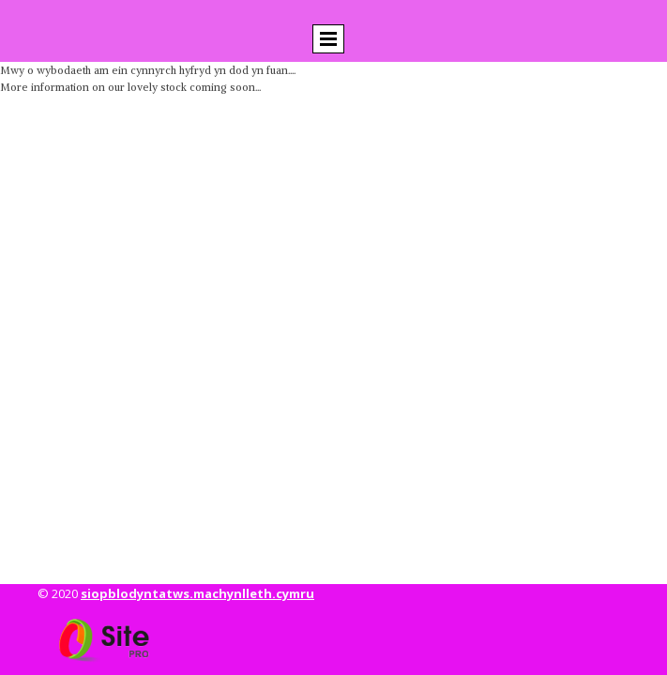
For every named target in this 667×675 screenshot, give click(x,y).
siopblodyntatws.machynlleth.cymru (197, 593)
